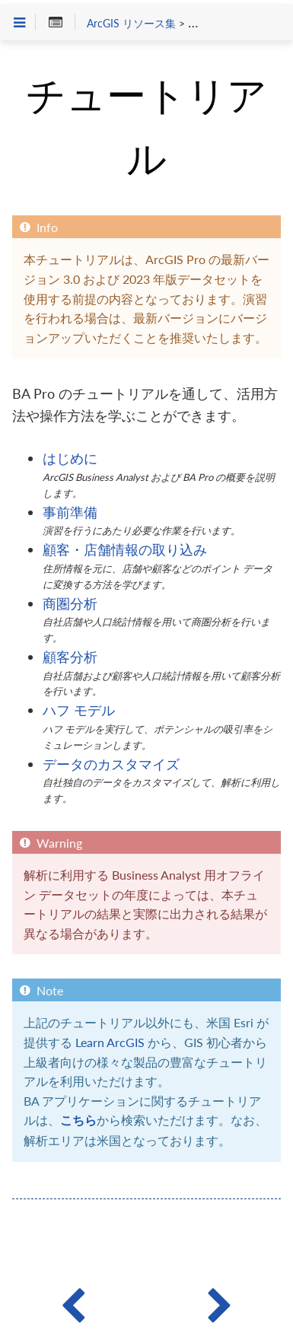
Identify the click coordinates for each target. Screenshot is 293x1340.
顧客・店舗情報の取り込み (125, 549)
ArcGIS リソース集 (131, 24)
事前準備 (70, 512)
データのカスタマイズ (111, 764)
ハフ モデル (79, 710)
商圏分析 (70, 603)
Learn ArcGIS (110, 1042)
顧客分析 (70, 656)
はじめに (70, 458)
